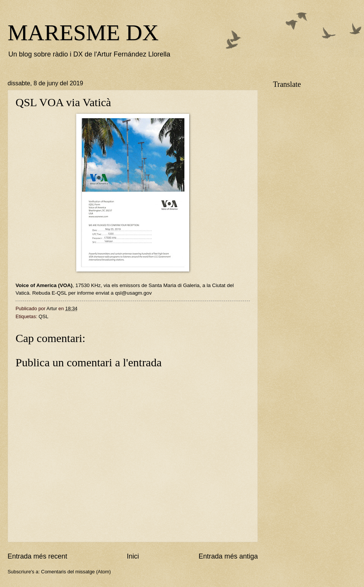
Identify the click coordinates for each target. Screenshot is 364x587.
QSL (44, 316)
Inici (133, 556)
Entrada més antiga (228, 556)
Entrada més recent (37, 556)
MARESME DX (83, 32)
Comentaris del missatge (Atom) (76, 571)
